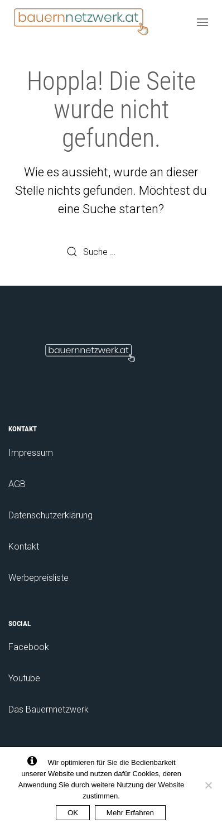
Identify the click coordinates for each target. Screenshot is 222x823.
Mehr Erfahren (130, 812)
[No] (208, 785)
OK (72, 812)
